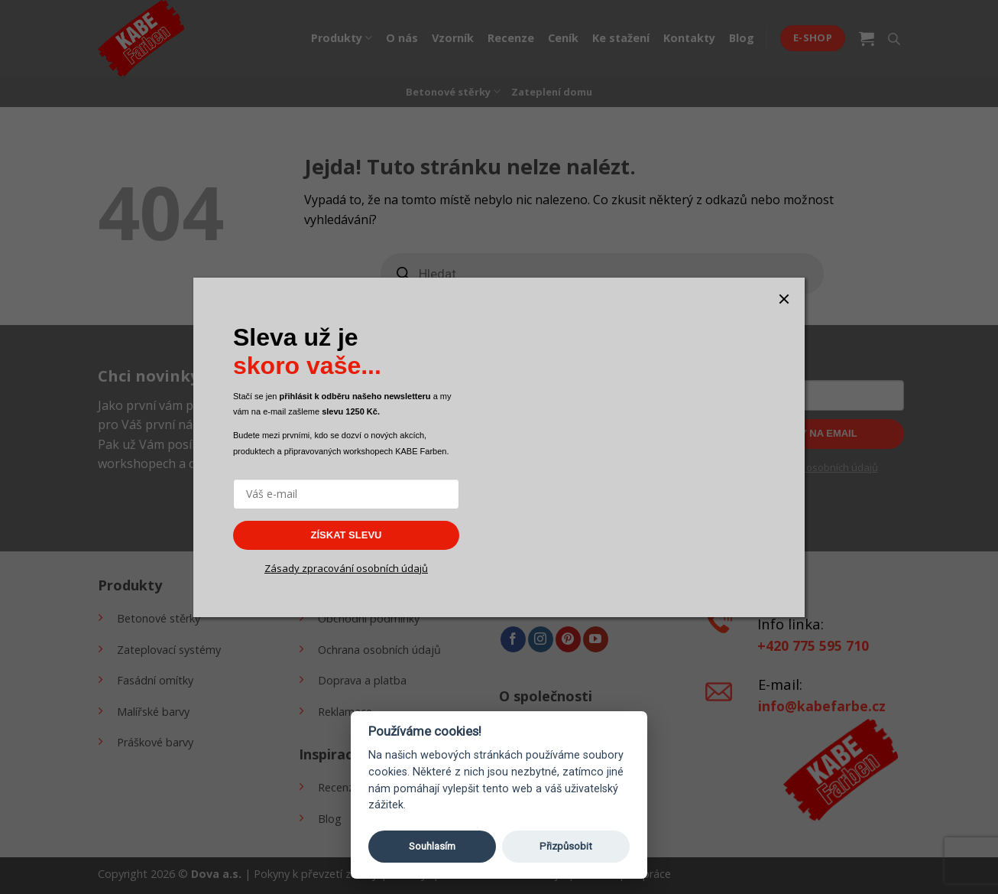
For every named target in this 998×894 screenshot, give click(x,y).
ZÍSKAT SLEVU (346, 535)
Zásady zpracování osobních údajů (346, 568)
